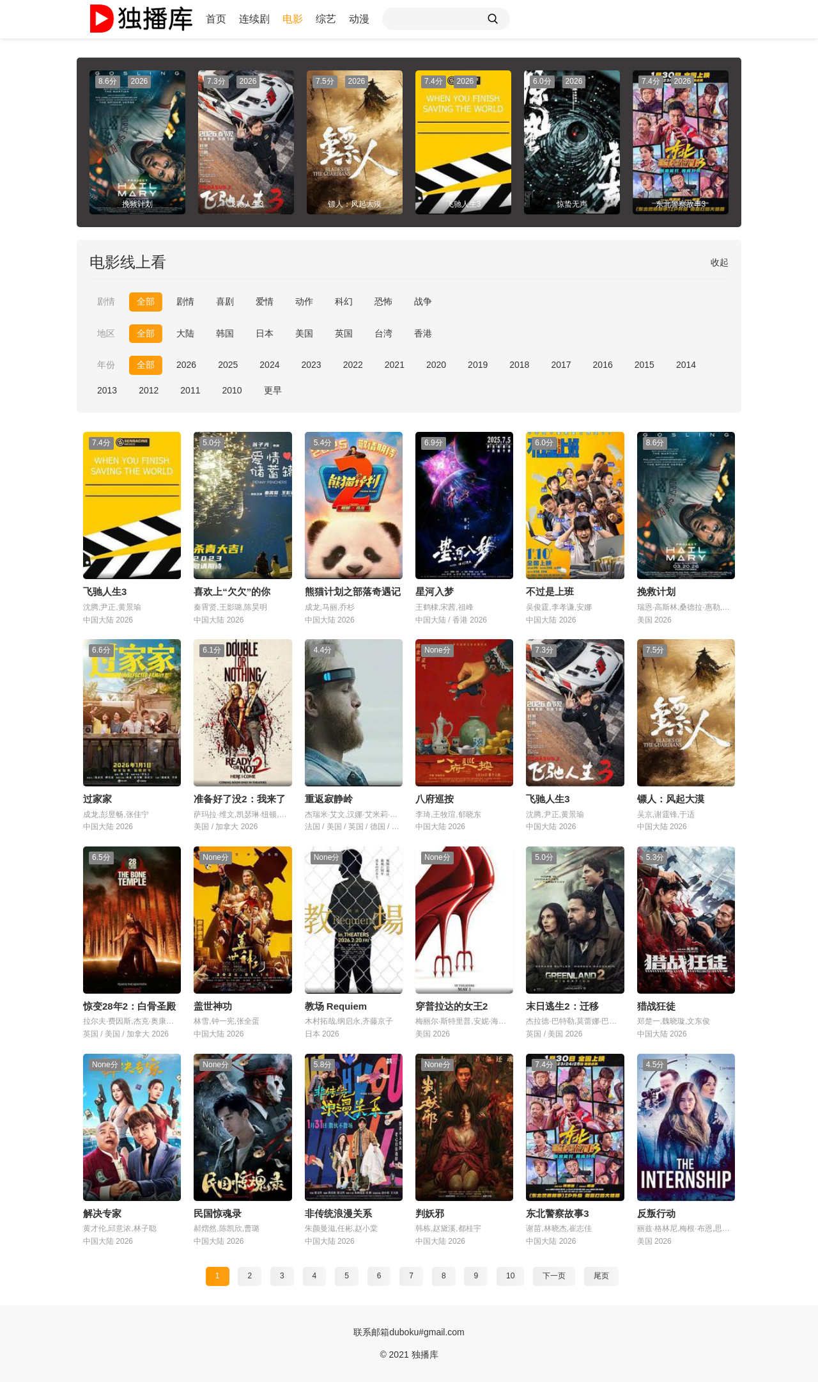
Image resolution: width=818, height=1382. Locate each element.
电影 (292, 18)
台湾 (383, 333)
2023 (311, 365)
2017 (561, 365)
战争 (423, 301)
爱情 (265, 301)
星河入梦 (434, 591)
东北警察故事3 (557, 1213)
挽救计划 (656, 591)
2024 (269, 365)
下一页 (554, 1275)
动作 (304, 301)
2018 (519, 365)
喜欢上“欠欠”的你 (232, 591)
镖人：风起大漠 (670, 798)
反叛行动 (656, 1213)
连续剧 (254, 18)
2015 (644, 365)
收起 (720, 262)
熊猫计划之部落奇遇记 (353, 591)
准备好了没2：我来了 (239, 798)
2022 (353, 365)
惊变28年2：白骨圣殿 (129, 1006)
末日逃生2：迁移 (562, 1006)
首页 (216, 18)
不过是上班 (550, 591)
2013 (107, 390)
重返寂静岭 (329, 798)
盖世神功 (213, 1006)
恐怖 (383, 301)
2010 (232, 390)
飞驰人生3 (105, 591)
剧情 (106, 301)
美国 (304, 333)
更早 (273, 390)
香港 (423, 333)
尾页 (601, 1275)
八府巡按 (434, 798)
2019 (478, 365)
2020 (436, 365)
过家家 (97, 798)
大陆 (185, 333)
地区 (106, 333)
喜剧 (225, 301)
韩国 (225, 333)
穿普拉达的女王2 (451, 1006)
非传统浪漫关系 (338, 1213)
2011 (190, 390)
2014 (686, 365)
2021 (395, 365)
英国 (344, 333)
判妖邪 (429, 1213)
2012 (148, 390)
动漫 (359, 18)
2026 (186, 365)
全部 (146, 301)
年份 (106, 365)
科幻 (344, 301)
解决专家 (102, 1213)
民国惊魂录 (218, 1213)
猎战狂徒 (656, 1006)
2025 (228, 365)
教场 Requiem (336, 1006)
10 (510, 1275)
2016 (603, 365)
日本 (265, 333)
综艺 (326, 18)
